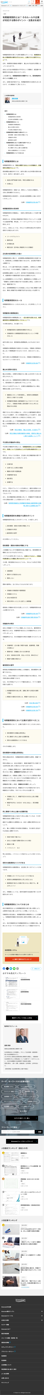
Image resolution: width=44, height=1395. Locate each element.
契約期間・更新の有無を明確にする (18, 135)
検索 (38, 1132)
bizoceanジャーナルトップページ (22, 1141)
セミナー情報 (5, 1325)
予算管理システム (32, 1101)
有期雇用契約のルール (12, 122)
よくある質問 (5, 1374)
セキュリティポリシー (7, 1347)
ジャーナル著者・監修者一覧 (9, 1338)
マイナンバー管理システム (11, 1091)
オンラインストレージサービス (27, 1096)
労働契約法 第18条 (32, 363)
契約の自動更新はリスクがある (17, 150)
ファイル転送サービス (26, 1086)
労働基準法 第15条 (32, 614)
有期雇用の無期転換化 (14, 124)
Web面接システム (9, 1106)
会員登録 (37, 2)
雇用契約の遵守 (12, 140)
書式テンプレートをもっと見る (22, 1018)
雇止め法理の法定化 (13, 127)
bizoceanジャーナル (7, 1316)
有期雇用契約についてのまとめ (15, 153)
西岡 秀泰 (15, 98)
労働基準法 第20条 (32, 707)
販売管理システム (29, 1091)
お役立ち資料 (5, 1320)
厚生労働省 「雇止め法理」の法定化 (26, 430)
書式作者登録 (5, 1333)
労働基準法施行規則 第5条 (29, 617)
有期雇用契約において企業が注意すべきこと (18, 143)
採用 (5, 14)
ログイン (33, 2)
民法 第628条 (33, 703)
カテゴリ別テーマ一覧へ (22, 1118)
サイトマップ (5, 1382)
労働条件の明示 (12, 137)
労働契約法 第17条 (32, 710)
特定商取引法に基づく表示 (8, 1369)
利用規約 (3, 1360)
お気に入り (37, 968)
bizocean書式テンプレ (7, 1311)
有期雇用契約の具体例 (14, 117)
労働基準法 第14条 (32, 202)
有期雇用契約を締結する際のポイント (16, 132)
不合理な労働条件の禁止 (15, 130)
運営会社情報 (5, 1342)
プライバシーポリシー (7, 1351)
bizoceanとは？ (6, 1329)
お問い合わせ (5, 1378)
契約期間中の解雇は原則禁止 (16, 145)
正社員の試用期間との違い (15, 119)
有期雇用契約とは (11, 114)
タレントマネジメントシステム (12, 1101)
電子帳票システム (8, 1086)
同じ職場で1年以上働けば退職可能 (17, 148)
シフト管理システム (26, 1106)
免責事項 (3, 1356)
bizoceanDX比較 (6, 1307)
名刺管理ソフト (8, 1096)
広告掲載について (6, 1365)
